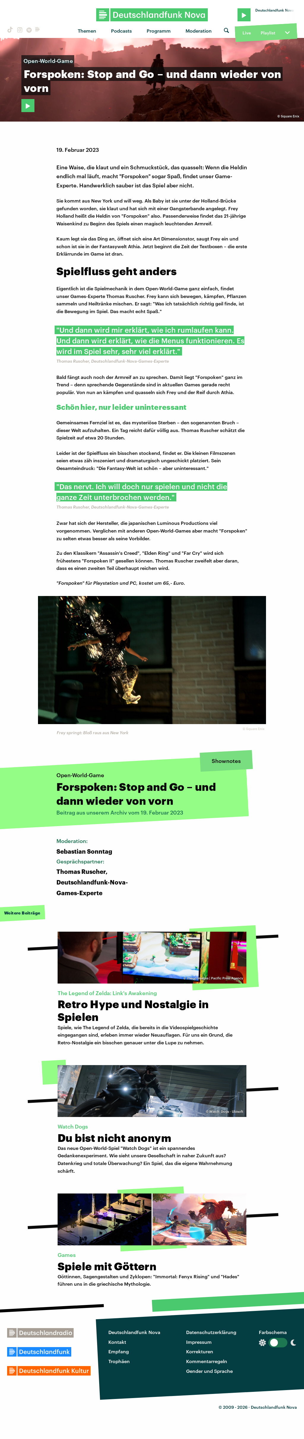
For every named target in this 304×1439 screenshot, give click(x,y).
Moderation (199, 31)
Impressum (199, 1342)
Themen (87, 31)
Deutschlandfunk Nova (134, 1332)
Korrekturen (199, 1351)
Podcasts (121, 31)
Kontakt (117, 1342)
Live (247, 32)
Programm (159, 31)
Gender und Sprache (209, 1371)
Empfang (118, 1351)
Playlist (268, 32)
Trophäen (119, 1361)
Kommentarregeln (206, 1361)
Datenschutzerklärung (211, 1332)
